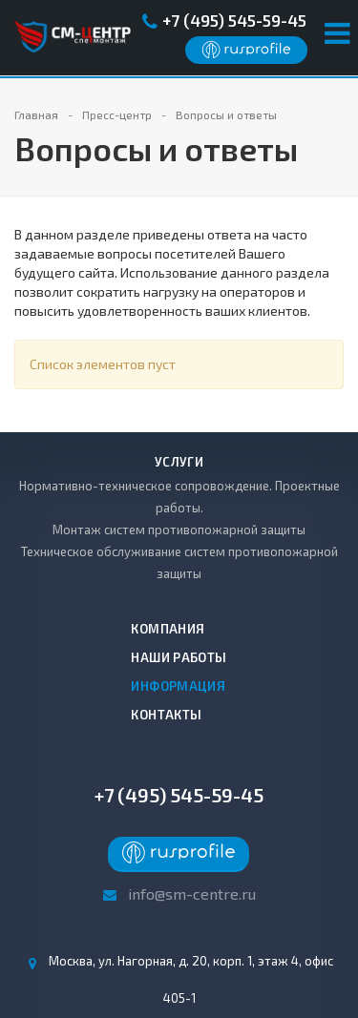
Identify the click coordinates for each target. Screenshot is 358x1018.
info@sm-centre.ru (192, 893)
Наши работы (178, 657)
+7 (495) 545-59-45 (234, 20)
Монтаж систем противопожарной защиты (179, 529)
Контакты (166, 714)
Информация (178, 686)
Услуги (179, 461)
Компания (167, 628)
